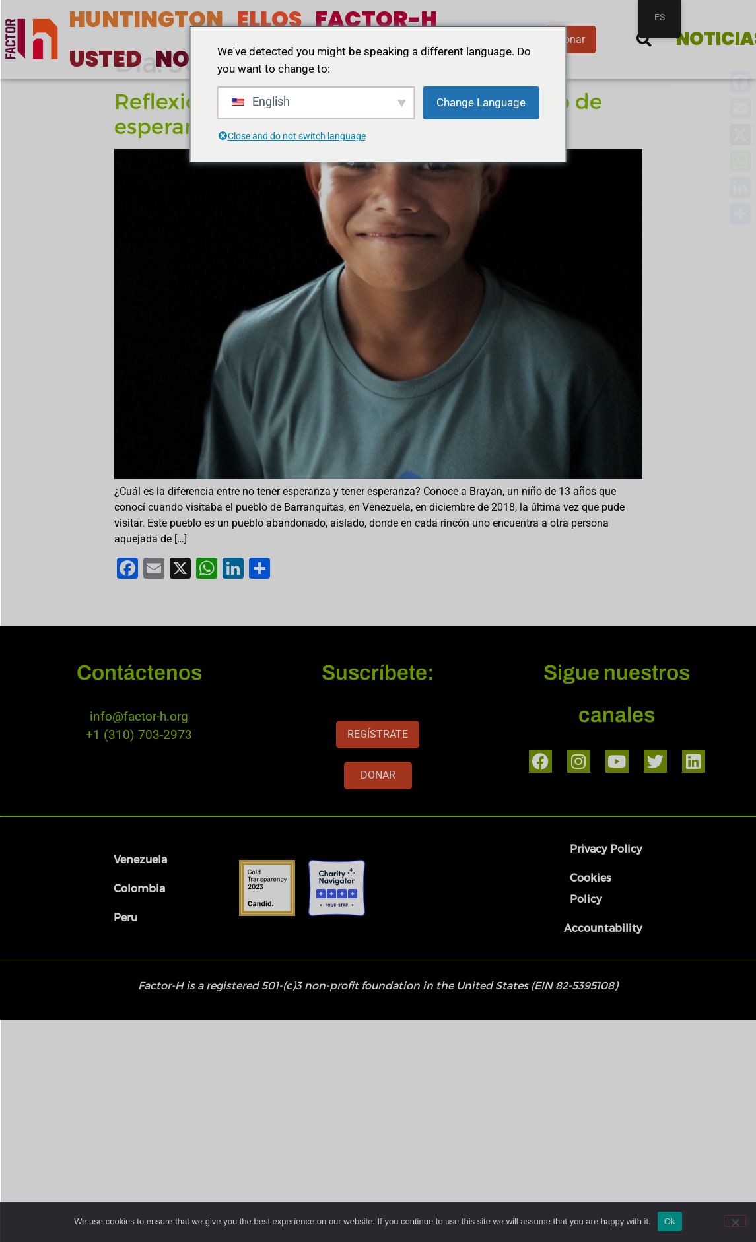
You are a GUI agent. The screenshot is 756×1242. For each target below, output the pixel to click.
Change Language (481, 102)
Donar (571, 39)
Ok (669, 1221)
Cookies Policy (590, 917)
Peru (125, 946)
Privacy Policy (606, 878)
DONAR (378, 805)
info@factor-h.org (139, 746)
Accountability (603, 957)
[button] (644, 39)
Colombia (139, 917)
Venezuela (140, 888)
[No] (735, 1221)
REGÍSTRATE (377, 764)
